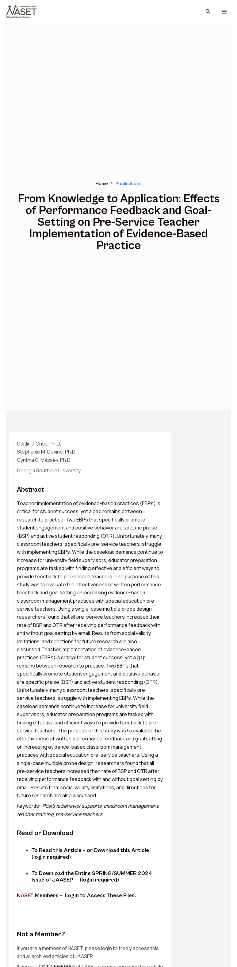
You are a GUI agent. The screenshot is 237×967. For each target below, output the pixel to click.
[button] (208, 12)
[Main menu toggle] (224, 12)
